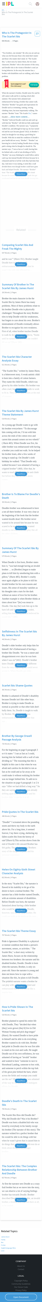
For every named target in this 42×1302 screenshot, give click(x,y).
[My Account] (38, 4)
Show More (21, 157)
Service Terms (21, 1280)
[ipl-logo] (10, 5)
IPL (3, 10)
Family (3, 1223)
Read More (21, 247)
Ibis (29, 97)
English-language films (8, 1231)
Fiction (3, 1228)
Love (2, 1234)
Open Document (21, 1297)
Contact (21, 1256)
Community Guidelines (21, 1271)
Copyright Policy (21, 1267)
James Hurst (5, 1220)
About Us (21, 1253)
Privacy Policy (21, 1277)
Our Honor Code (21, 1274)
